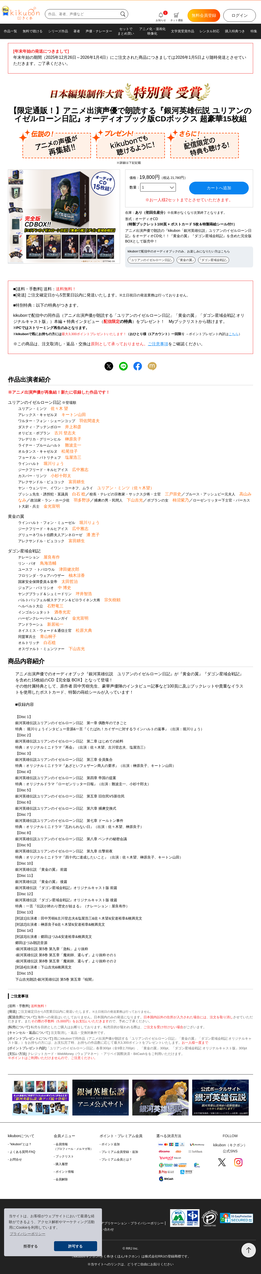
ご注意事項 (158, 344)
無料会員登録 (204, 15)
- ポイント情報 (64, 1171)
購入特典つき (235, 31)
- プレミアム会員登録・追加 (119, 1152)
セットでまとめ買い (126, 31)
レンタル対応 (209, 31)
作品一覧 (10, 31)
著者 (76, 31)
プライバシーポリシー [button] (27, 1234)
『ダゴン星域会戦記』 (213, 260)
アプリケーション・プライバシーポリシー (132, 1223)
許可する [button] (75, 1246)
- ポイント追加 (110, 1144)
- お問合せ (15, 1159)
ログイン (239, 15)
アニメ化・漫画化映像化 (152, 31)
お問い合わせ (104, 1229)
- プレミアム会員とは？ (116, 1159)
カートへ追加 (219, 188)
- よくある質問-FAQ (21, 1152)
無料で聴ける (33, 31)
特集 (254, 31)
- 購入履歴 (61, 1164)
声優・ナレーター (99, 31)
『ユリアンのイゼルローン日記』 (151, 260)
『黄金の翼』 (186, 260)
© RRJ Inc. (130, 1248)
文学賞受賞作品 (182, 31)
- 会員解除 (61, 1179)
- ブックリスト (64, 1156)
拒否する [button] (30, 1246)
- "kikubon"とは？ (20, 1144)
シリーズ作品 (58, 31)
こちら (234, 334)
